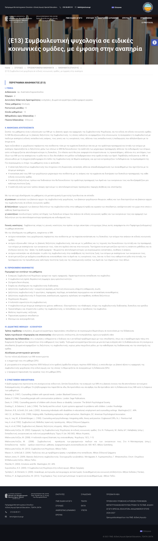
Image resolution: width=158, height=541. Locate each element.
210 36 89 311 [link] (67, 7)
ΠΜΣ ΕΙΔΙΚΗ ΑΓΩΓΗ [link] (74, 18)
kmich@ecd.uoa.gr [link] (84, 7)
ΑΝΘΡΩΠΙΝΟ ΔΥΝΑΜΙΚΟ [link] (108, 18)
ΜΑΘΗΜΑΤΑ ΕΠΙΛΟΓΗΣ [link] (68, 68)
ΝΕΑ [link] (135, 18)
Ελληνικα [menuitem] (118, 7)
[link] (154, 42)
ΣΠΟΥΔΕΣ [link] (90, 18)
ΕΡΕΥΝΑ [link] (125, 18)
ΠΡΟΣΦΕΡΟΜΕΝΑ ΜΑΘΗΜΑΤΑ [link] (40, 68)
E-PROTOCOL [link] (147, 23)
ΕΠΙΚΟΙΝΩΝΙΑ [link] (146, 18)
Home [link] (7, 68)
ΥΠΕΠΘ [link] (84, 510)
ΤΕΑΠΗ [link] (84, 501)
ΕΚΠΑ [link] (83, 506)
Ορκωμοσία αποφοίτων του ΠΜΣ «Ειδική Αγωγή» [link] (126, 517)
